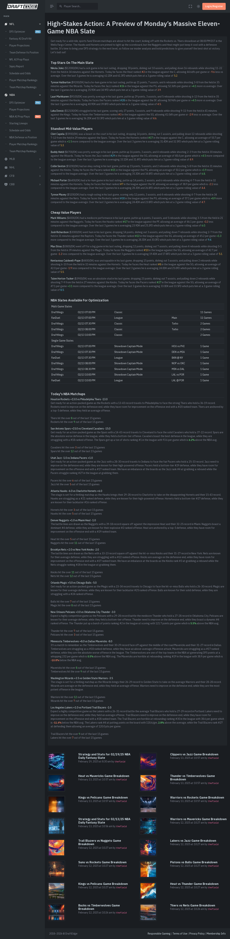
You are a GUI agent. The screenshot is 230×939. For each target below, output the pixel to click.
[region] (22, 474)
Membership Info (216, 933)
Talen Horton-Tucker (62, 278)
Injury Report (16, 66)
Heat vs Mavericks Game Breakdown (103, 776)
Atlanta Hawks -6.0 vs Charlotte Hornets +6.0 (76, 491)
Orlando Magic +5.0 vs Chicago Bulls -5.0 (73, 582)
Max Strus (56, 246)
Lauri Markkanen (60, 96)
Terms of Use (179, 933)
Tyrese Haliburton (61, 82)
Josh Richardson (60, 232)
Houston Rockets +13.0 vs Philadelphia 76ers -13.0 (79, 399)
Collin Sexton (58, 166)
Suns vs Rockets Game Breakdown (102, 862)
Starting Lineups (18, 123)
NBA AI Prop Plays (25, 116)
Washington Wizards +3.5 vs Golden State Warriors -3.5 (82, 678)
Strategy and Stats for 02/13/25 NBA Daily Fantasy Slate (104, 820)
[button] (22, 24)
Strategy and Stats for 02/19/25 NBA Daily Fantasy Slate (104, 756)
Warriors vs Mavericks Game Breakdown (198, 819)
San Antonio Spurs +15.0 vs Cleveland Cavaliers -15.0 (80, 428)
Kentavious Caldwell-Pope (65, 260)
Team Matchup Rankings (22, 87)
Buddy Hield (57, 152)
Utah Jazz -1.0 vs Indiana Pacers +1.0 (72, 458)
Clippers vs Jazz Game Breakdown (194, 754)
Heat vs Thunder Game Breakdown (194, 884)
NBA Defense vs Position (23, 137)
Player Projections (19, 45)
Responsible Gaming (159, 933)
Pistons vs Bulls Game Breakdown (193, 862)
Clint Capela (58, 134)
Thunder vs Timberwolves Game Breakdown (192, 777)
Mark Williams (58, 218)
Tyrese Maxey (58, 194)
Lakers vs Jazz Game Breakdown (193, 840)
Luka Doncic (57, 110)
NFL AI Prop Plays (19, 59)
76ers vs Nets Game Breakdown (192, 905)
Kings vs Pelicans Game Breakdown (103, 797)
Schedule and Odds (20, 73)
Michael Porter (59, 180)
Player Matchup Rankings (23, 80)
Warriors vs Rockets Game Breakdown (197, 797)
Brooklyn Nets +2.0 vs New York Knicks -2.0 (75, 549)
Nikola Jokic (57, 68)
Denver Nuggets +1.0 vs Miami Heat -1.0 (73, 520)
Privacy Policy (197, 933)
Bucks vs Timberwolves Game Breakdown (99, 907)
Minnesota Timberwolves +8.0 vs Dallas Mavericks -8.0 (81, 641)
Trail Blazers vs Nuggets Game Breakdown (99, 842)
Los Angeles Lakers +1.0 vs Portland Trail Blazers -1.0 (81, 707)
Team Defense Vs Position (24, 52)
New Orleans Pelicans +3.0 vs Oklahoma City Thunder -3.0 (83, 612)
